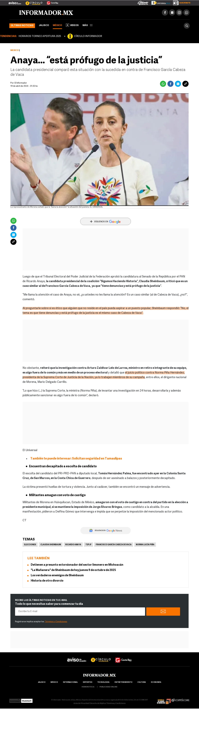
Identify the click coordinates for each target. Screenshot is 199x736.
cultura (141, 682)
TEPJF (88, 545)
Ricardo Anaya (73, 545)
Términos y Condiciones (56, 622)
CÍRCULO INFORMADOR (88, 36)
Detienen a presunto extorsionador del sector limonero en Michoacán (77, 564)
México (57, 25)
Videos (72, 25)
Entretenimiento (123, 682)
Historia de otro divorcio (47, 580)
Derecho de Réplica (98, 703)
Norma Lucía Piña (145, 545)
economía (156, 682)
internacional (70, 682)
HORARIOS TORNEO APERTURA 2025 (40, 36)
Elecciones (30, 545)
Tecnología (103, 682)
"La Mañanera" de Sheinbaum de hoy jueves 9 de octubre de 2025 (73, 570)
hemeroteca (88, 687)
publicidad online (108, 687)
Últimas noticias (22, 25)
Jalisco (44, 25)
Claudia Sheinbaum (50, 545)
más (88, 25)
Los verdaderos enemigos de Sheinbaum (57, 575)
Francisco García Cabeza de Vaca (114, 545)
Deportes (87, 682)
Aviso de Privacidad (81, 703)
